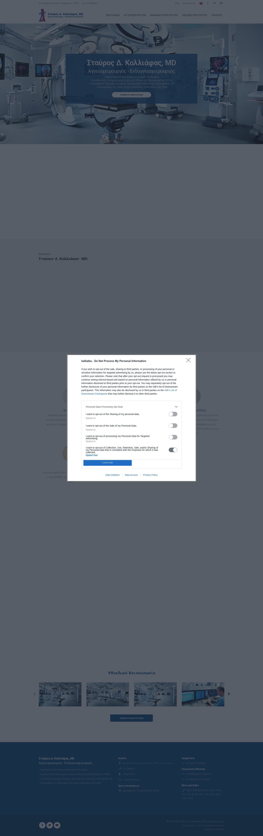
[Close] (189, 360)
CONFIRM (108, 463)
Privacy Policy (150, 475)
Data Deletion (113, 475)
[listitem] (131, 406)
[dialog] (131, 418)
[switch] (173, 413)
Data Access (131, 475)
